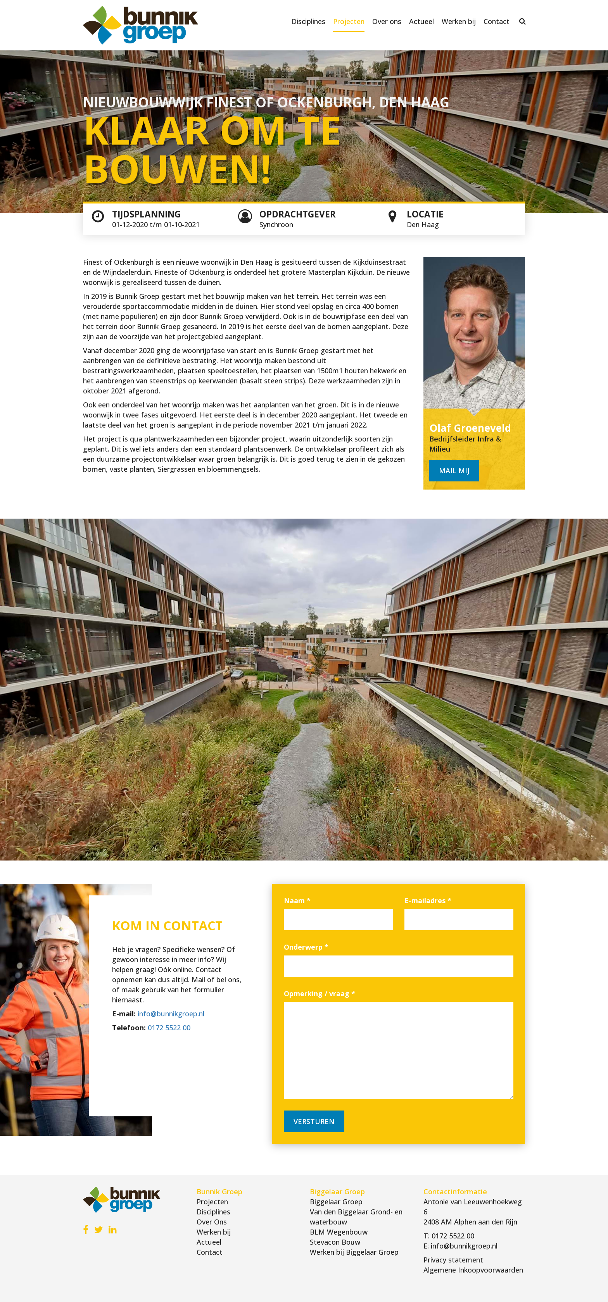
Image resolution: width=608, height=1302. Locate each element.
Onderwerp (306, 947)
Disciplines (308, 21)
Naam (297, 900)
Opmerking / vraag (319, 993)
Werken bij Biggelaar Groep (354, 1252)
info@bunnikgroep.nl (171, 1013)
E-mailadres (427, 900)
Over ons (386, 21)
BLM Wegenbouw (339, 1231)
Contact (497, 21)
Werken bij (459, 21)
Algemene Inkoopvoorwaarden (473, 1269)
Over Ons (212, 1221)
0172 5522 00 (169, 1027)
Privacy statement (453, 1259)
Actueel (421, 21)
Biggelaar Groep (336, 1201)
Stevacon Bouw (335, 1242)
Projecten (348, 21)
